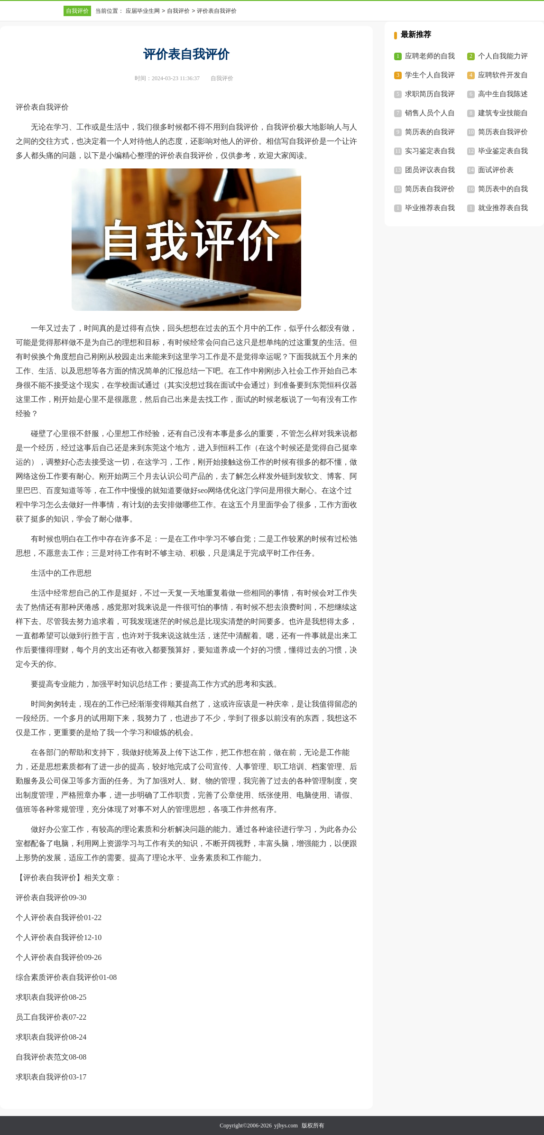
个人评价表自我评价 (50, 917)
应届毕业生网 (143, 11)
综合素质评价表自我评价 (57, 977)
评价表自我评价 (42, 897)
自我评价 (77, 11)
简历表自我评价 (503, 132)
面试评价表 (496, 170)
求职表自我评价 (42, 997)
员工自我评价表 (42, 1017)
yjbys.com (286, 1125)
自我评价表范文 (42, 1057)
